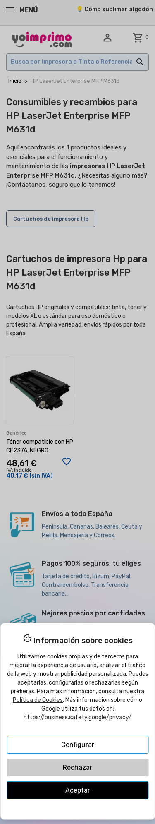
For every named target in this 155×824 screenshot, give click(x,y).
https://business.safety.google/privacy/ (77, 717)
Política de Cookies (38, 700)
